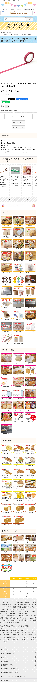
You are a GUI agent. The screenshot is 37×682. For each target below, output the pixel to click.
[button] (2, 13)
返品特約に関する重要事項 (10, 110)
